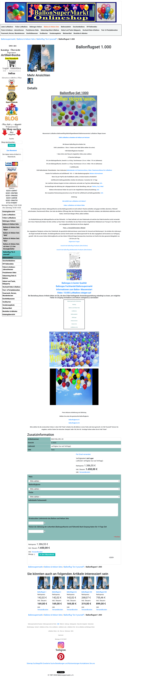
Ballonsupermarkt (8, 39)
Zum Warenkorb (12, 150)
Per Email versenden (83, 454)
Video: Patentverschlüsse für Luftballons (100, 170)
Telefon (94, 186)
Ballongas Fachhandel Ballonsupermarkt (74, 286)
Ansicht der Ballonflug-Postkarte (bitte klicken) (74, 245)
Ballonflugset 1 (41, 592)
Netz (30, 477)
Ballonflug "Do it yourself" (46, 39)
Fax (98, 186)
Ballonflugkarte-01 (74, 419)
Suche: (11, 139)
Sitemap (30, 663)
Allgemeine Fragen (74, 241)
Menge (30, 554)
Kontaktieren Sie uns (87, 663)
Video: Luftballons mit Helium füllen (74, 205)
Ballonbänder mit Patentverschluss (77, 170)
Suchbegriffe (37, 663)
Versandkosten (84, 472)
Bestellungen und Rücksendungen (67, 663)
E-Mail (101, 186)
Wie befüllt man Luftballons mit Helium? (74, 201)
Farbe (30, 492)
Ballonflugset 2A (72, 592)
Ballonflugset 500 (101, 592)
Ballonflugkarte (34, 484)
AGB (58, 624)
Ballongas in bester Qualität (74, 283)
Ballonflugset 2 (56, 592)
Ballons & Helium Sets (26, 39)
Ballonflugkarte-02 (74, 423)
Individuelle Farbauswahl (37, 500)
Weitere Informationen (96, 173)
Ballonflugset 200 (87, 592)
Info (101, 183)
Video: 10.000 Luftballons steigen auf (74, 293)
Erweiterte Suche (49, 663)
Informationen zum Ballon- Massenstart (74, 289)
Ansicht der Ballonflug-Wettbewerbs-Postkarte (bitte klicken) (74, 249)
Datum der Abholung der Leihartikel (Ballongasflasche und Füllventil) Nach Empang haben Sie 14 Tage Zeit (67, 527)
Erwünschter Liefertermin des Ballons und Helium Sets (48, 518)
